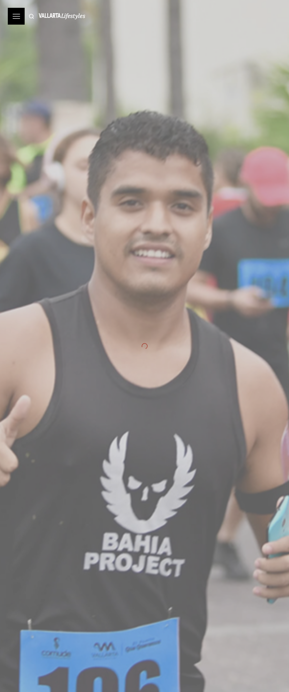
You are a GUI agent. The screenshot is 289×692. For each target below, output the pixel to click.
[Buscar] (31, 16)
